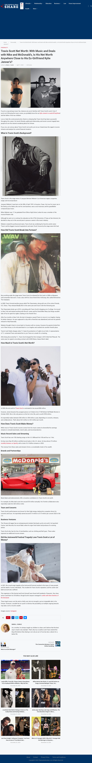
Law (65, 3)
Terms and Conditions (59, 757)
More (34, 9)
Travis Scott (19, 408)
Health (27, 9)
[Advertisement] (46, 24)
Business (57, 3)
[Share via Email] (25, 617)
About (28, 757)
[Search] (91, 6)
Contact (35, 757)
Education (48, 3)
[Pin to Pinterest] (21, 617)
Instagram (14, 611)
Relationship (38, 3)
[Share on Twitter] (17, 617)
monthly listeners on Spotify (9, 443)
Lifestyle (27, 3)
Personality (13, 42)
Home (5, 42)
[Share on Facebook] (13, 617)
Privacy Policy (45, 757)
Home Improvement (75, 3)
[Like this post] (8, 617)
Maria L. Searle (10, 65)
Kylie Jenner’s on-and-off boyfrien (49, 113)
